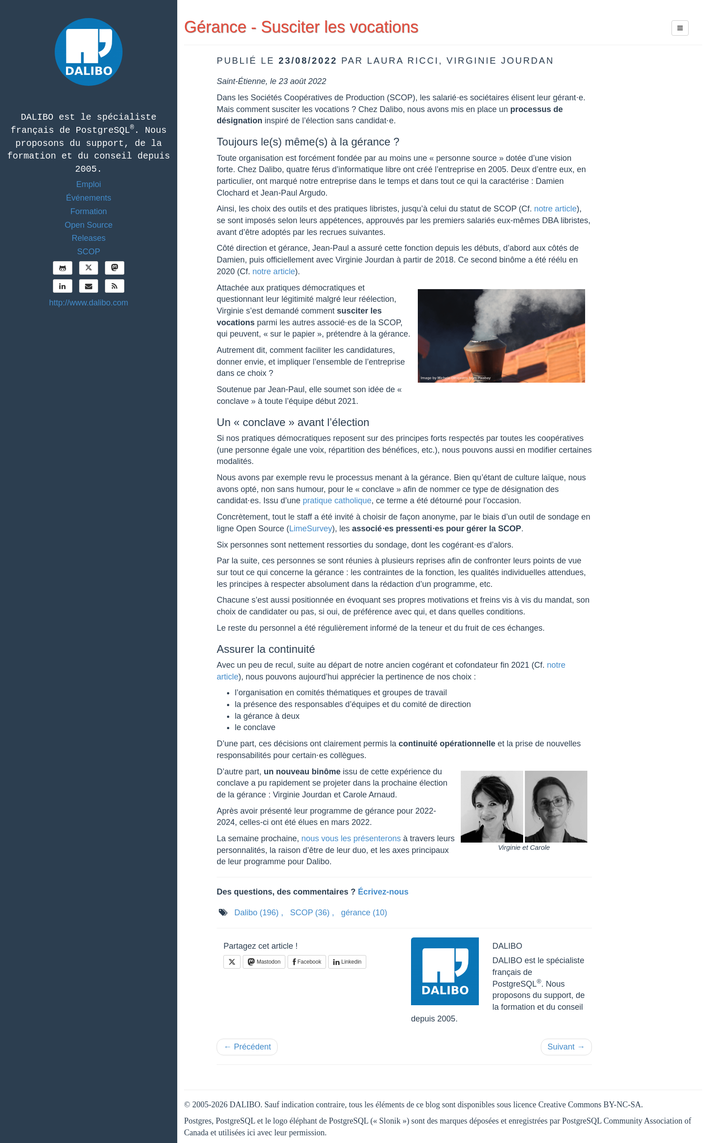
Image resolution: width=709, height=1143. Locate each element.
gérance (364, 912)
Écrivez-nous (383, 891)
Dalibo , (258, 912)
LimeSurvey (310, 528)
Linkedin (347, 962)
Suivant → (566, 1046)
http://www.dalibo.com (88, 302)
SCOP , (312, 912)
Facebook (307, 962)
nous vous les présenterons (351, 838)
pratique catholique (337, 500)
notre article (555, 208)
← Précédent (247, 1046)
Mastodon (264, 961)
